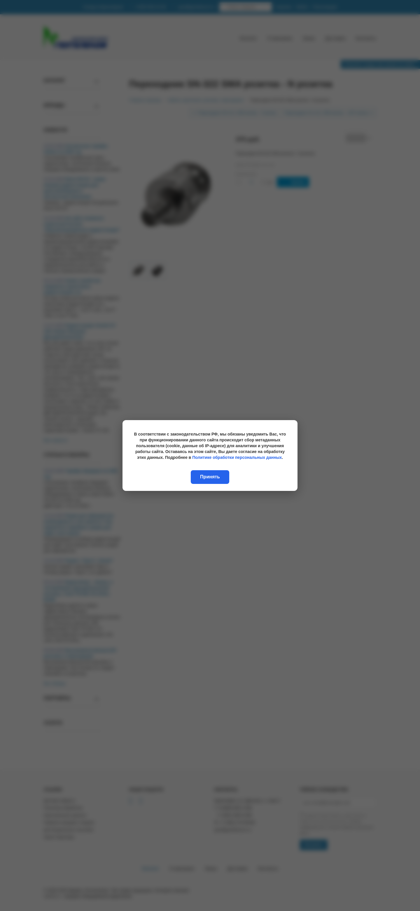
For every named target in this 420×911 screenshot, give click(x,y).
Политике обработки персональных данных (237, 457)
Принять (210, 476)
